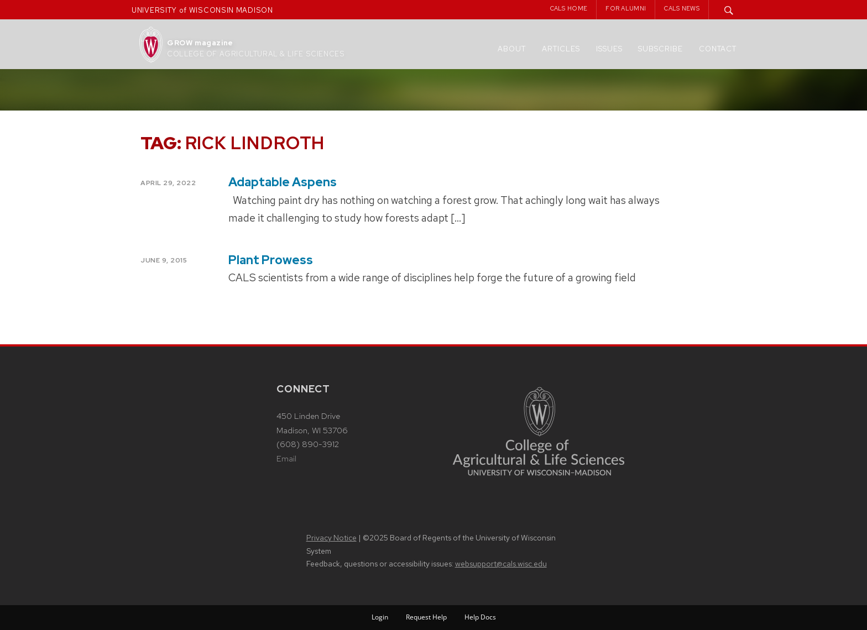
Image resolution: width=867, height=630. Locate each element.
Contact (718, 49)
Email (286, 458)
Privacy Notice (331, 538)
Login (380, 617)
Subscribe (660, 49)
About (512, 49)
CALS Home (569, 8)
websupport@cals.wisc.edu (501, 564)
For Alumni (625, 8)
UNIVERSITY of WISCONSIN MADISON (202, 10)
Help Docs (480, 617)
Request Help (426, 617)
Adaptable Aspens (282, 182)
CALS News (681, 8)
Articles (561, 49)
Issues (609, 49)
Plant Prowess (270, 260)
